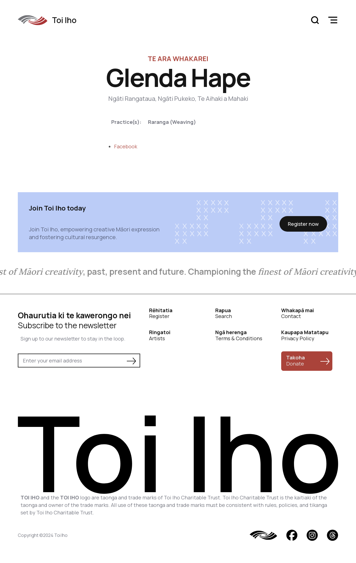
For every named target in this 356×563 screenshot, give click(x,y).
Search (223, 313)
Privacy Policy (304, 335)
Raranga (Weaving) (172, 122)
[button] (332, 20)
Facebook (125, 146)
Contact (297, 313)
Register (160, 313)
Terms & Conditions (238, 335)
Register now (303, 224)
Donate (295, 360)
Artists (159, 335)
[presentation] (60, 383)
